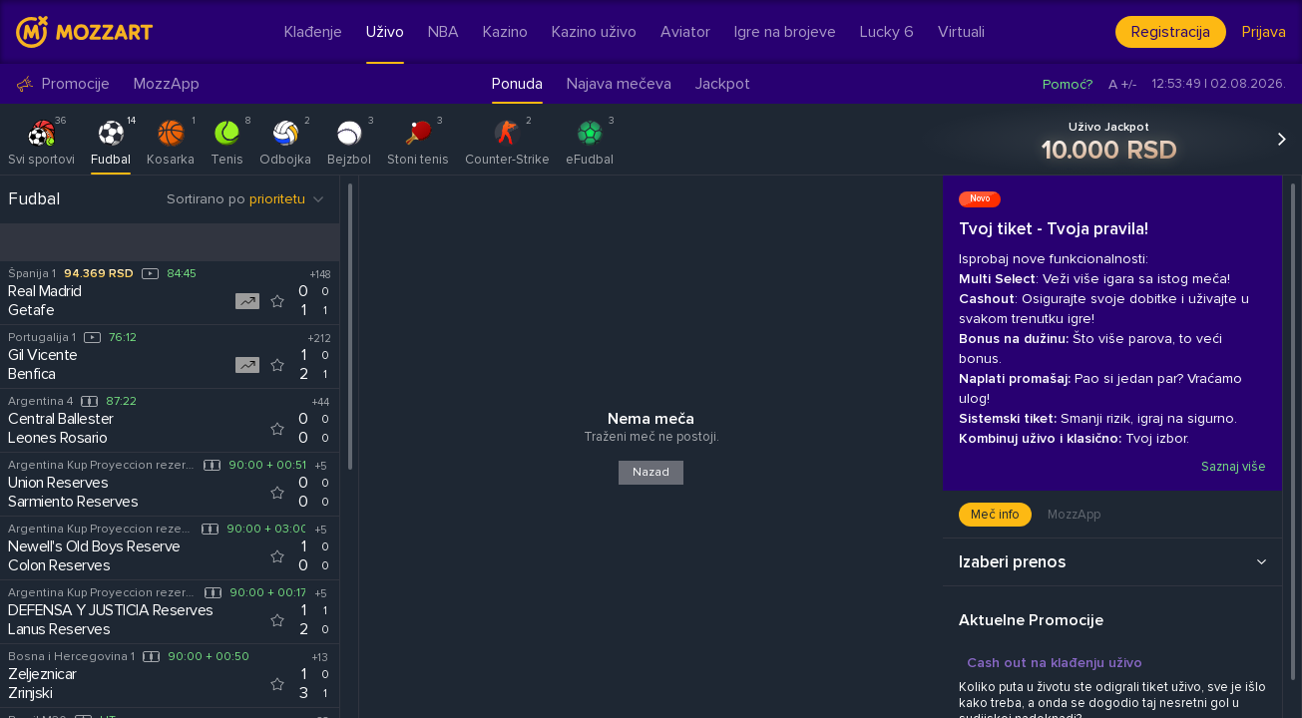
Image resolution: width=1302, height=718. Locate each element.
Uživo (385, 32)
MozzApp (167, 84)
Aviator (685, 32)
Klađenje (313, 32)
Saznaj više (1232, 467)
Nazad (651, 472)
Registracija (1170, 32)
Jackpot (722, 84)
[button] (1290, 139)
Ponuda (517, 84)
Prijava (1264, 32)
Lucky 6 (887, 32)
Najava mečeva (619, 84)
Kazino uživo (594, 32)
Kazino (505, 32)
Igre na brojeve (785, 32)
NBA (443, 32)
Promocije (63, 84)
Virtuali (961, 32)
